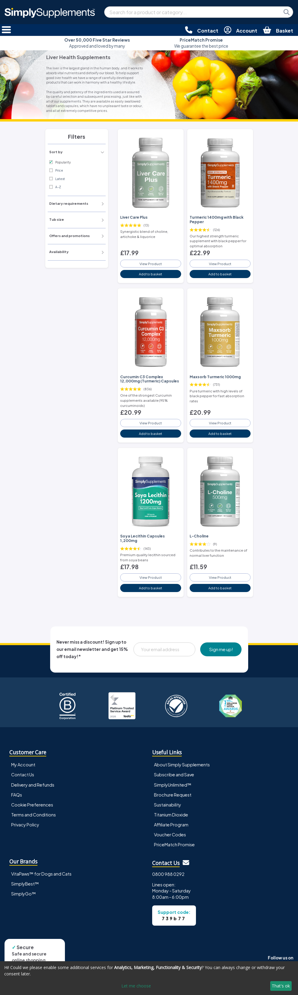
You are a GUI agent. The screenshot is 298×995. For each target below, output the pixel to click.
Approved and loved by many (97, 43)
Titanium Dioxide (171, 814)
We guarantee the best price (201, 43)
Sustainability (167, 804)
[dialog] (149, 978)
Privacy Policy (25, 824)
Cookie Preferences (32, 804)
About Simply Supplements (182, 764)
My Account (23, 764)
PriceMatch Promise (174, 844)
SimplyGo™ (23, 893)
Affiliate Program (171, 824)
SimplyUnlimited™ (172, 784)
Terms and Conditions (33, 814)
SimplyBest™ (25, 883)
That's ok (281, 986)
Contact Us (22, 774)
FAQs (16, 794)
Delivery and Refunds (32, 784)
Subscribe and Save (174, 774)
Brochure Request (172, 794)
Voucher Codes (170, 834)
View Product (150, 263)
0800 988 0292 (168, 874)
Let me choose (136, 986)
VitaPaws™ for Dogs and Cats (41, 873)
